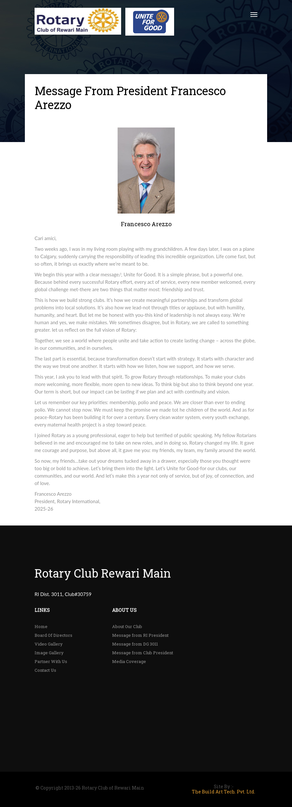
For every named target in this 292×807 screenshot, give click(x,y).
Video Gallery (49, 644)
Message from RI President (140, 635)
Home (41, 626)
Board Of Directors (53, 635)
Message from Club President (142, 653)
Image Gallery (49, 653)
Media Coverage (129, 661)
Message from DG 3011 (135, 644)
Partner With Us (51, 661)
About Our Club (127, 626)
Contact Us (45, 670)
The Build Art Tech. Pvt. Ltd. (223, 792)
